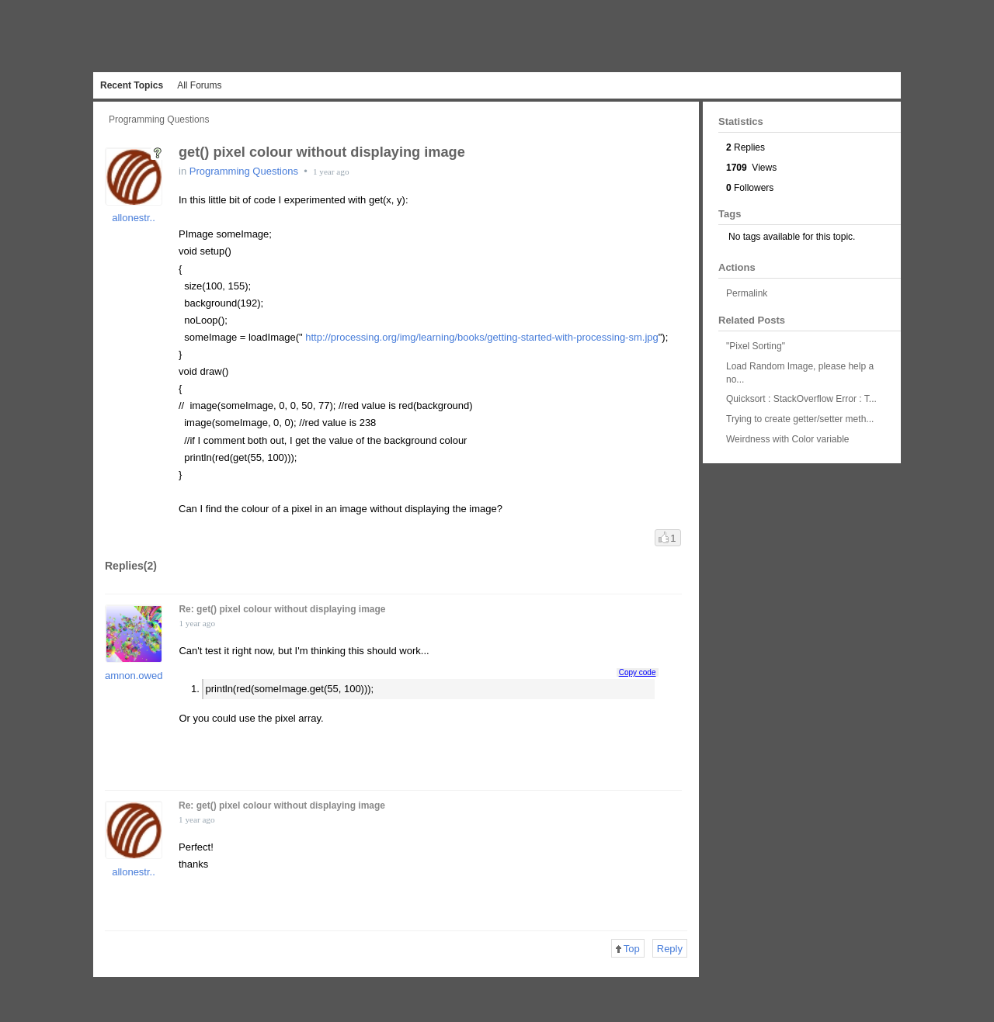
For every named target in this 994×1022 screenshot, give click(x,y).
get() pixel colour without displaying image (322, 152)
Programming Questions (159, 119)
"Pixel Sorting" (755, 346)
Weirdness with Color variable (788, 439)
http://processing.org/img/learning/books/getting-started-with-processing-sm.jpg (482, 337)
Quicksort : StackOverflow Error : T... (801, 398)
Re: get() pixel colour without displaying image (282, 609)
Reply (670, 948)
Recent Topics (131, 85)
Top (628, 948)
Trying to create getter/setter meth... (800, 419)
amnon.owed (133, 675)
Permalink (746, 293)
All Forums (199, 85)
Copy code (637, 672)
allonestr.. (133, 217)
